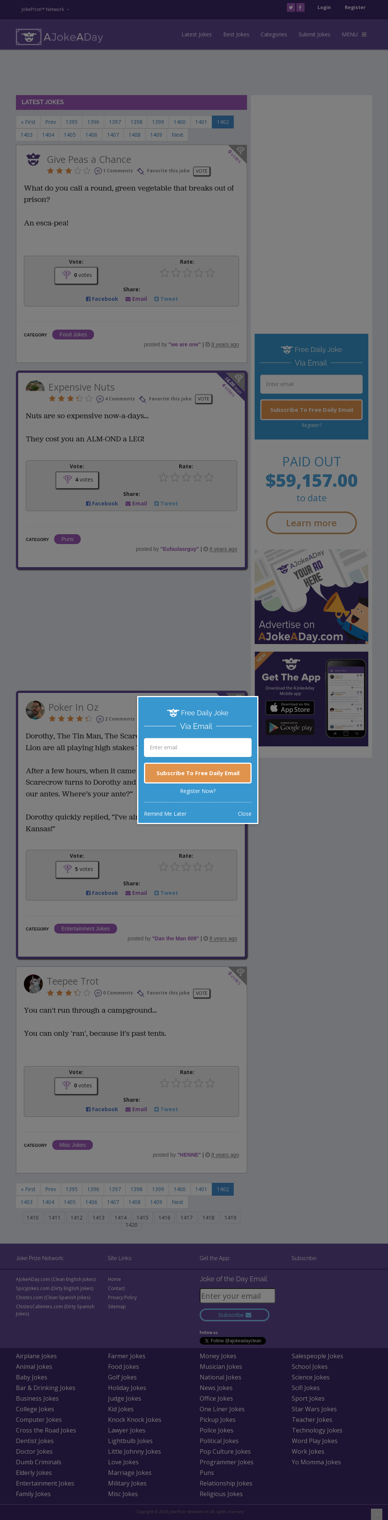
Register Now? (198, 790)
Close (245, 813)
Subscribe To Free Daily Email (197, 773)
